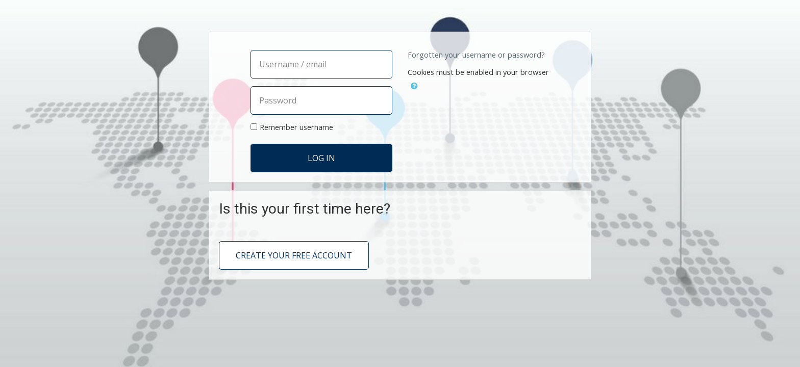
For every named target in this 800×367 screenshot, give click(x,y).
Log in (321, 158)
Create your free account (294, 255)
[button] (414, 84)
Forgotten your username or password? (476, 55)
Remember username (296, 127)
